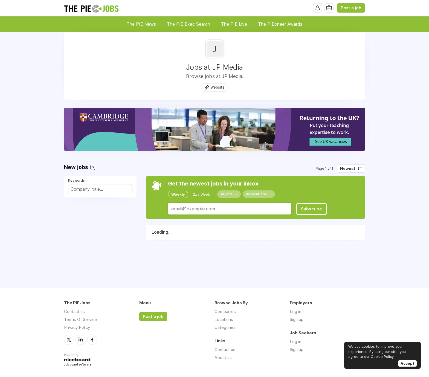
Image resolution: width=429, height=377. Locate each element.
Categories (225, 327)
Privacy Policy (77, 327)
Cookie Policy (382, 356)
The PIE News (141, 24)
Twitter (68, 339)
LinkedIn (80, 339)
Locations (224, 319)
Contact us (74, 311)
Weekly (178, 194)
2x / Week (201, 194)
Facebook (92, 339)
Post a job (351, 7)
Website (217, 87)
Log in (295, 311)
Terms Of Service (80, 319)
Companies (225, 311)
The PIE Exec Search (188, 24)
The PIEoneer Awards (280, 24)
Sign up (296, 319)
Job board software (77, 364)
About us (223, 357)
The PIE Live (234, 24)
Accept (407, 363)
